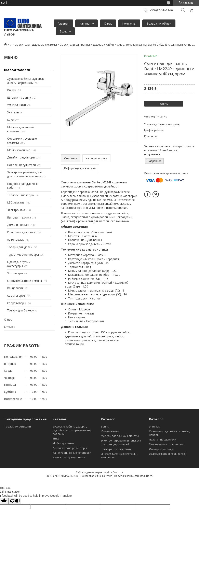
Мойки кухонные (18, 150)
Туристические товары (23, 254)
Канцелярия (15, 288)
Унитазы (13, 112)
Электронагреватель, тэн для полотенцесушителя (24, 174)
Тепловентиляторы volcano (167, 444)
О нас (108, 23)
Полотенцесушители (21, 165)
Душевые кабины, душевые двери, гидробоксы (25, 81)
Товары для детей (19, 247)
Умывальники (16, 105)
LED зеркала (15, 202)
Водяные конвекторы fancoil (167, 453)
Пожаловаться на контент (96, 476)
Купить (163, 103)
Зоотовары (15, 273)
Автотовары (15, 239)
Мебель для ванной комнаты (120, 436)
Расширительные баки (116, 449)
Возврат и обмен (158, 23)
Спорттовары (16, 303)
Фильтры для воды (161, 449)
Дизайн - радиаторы (21, 157)
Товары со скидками (17, 426)
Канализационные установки (72, 452)
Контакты (129, 23)
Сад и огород (16, 295)
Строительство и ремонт (24, 281)
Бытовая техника (19, 217)
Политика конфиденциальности (133, 476)
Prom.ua (118, 472)
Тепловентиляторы (20, 195)
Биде (10, 120)
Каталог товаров (17, 70)
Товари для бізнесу (20, 310)
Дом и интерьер (18, 225)
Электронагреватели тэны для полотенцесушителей (121, 442)
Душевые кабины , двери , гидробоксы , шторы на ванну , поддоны (72, 430)
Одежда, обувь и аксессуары (18, 264)
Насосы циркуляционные (69, 457)
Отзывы (9, 327)
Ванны (11, 90)
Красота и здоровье (21, 232)
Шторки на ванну (19, 97)
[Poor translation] (14, 501)
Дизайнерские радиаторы (70, 448)
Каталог (85, 23)
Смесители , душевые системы (36, 44)
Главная (63, 23)
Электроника (16, 210)
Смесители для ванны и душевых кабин (87, 44)
